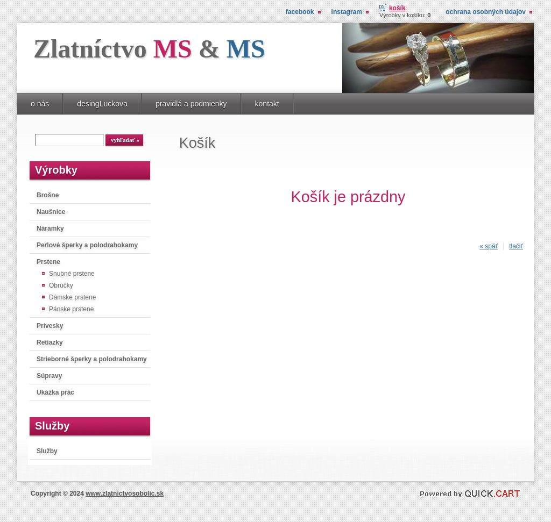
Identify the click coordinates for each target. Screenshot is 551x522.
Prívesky (50, 326)
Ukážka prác (55, 392)
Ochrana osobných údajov (486, 12)
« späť (488, 246)
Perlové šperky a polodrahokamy (87, 245)
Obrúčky (61, 285)
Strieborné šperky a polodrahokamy (92, 359)
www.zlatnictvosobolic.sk (125, 493)
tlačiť (516, 246)
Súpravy (49, 376)
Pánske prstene (71, 309)
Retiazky (50, 342)
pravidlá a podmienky (191, 103)
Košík (397, 8)
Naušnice (51, 212)
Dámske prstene (72, 297)
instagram (346, 12)
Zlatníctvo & (149, 48)
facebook (300, 12)
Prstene (48, 262)
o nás (40, 103)
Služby (47, 451)
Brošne (48, 195)
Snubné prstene (72, 273)
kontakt (267, 103)
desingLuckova (102, 103)
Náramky (50, 228)
